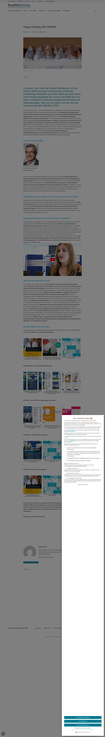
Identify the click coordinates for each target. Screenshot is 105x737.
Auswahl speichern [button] (83, 721)
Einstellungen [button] (69, 434)
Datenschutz (84, 729)
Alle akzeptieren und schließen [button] (83, 717)
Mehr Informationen (76, 729)
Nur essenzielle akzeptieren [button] (83, 725)
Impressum (91, 729)
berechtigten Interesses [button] (71, 431)
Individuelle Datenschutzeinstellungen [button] (82, 727)
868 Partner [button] (72, 430)
